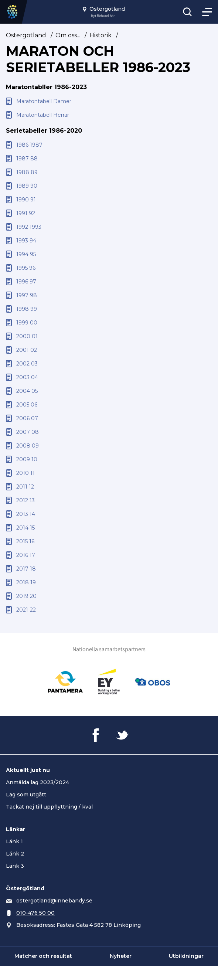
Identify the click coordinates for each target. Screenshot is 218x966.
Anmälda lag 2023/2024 (37, 782)
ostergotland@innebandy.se (54, 900)
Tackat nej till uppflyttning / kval (49, 806)
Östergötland (26, 35)
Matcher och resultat (43, 956)
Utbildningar (186, 956)
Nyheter (121, 956)
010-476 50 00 (35, 912)
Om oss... (67, 35)
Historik (100, 35)
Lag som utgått (26, 794)
